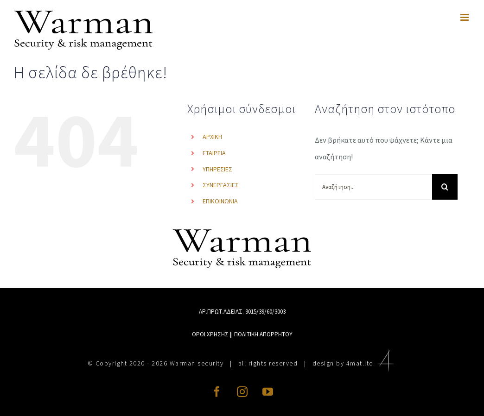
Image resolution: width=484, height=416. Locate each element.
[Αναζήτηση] (445, 187)
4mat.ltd (371, 363)
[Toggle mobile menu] (465, 17)
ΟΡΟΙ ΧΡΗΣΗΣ (210, 334)
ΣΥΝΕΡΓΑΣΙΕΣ (221, 185)
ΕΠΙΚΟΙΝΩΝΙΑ (220, 201)
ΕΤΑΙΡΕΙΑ (214, 153)
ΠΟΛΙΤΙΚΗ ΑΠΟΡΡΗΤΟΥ (263, 334)
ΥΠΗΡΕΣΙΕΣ (217, 169)
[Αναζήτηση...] (373, 187)
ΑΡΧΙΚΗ (212, 136)
